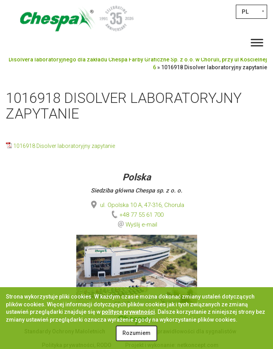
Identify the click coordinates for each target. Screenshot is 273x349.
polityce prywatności (128, 312)
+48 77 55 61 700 (136, 214)
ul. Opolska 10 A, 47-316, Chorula (136, 205)
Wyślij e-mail (141, 224)
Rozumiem (136, 333)
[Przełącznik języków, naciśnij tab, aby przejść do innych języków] (251, 12)
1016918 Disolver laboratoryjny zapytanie (64, 146)
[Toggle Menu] (257, 42)
